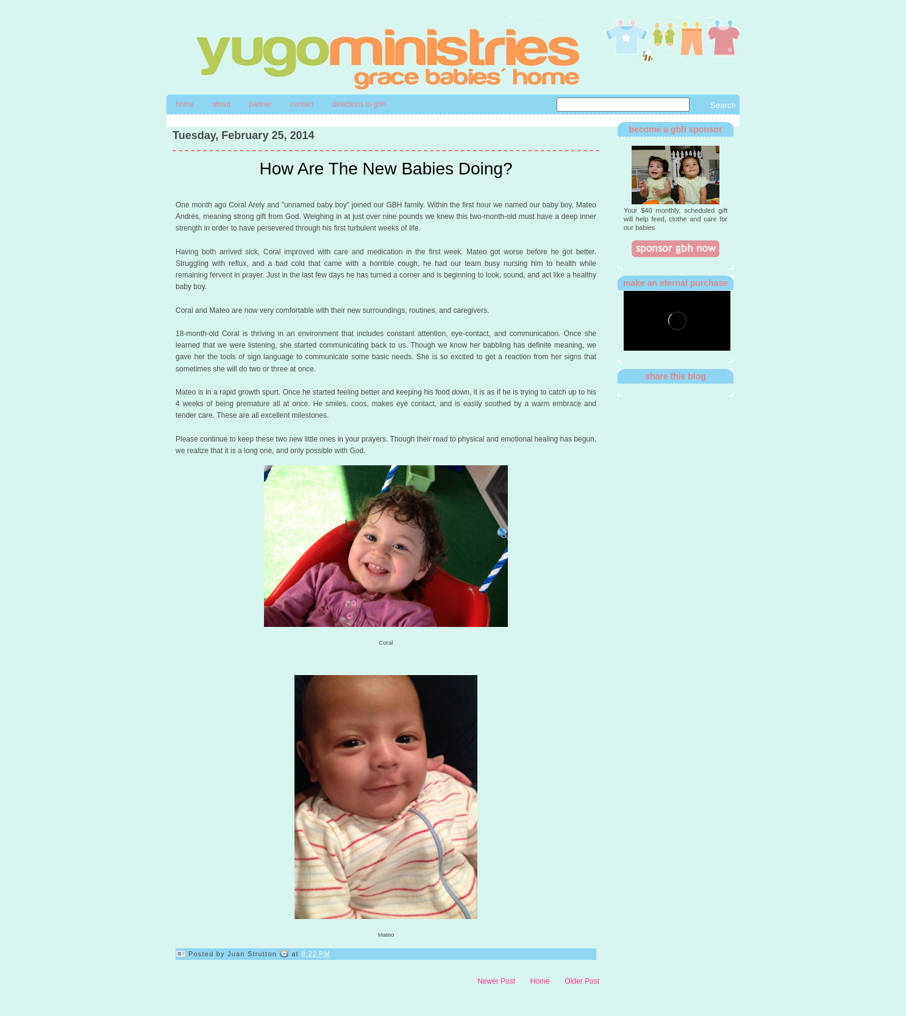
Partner (260, 104)
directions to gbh (359, 104)
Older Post (582, 981)
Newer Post (496, 981)
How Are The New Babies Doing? (385, 168)
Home (185, 104)
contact (302, 104)
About (221, 104)
